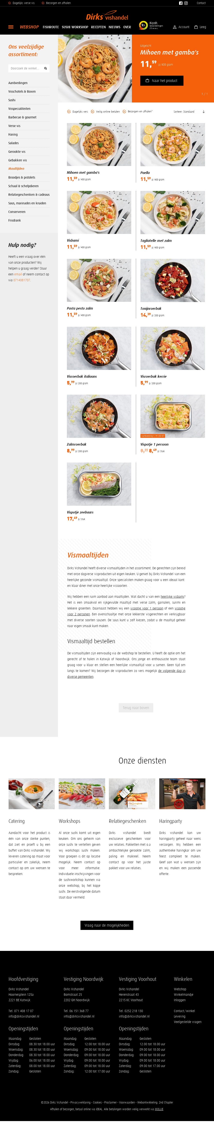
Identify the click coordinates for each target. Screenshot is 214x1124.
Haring (13, 134)
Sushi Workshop (75, 27)
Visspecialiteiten (19, 108)
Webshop (29, 27)
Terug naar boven (136, 709)
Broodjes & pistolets (21, 177)
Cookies (97, 1105)
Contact (201, 3)
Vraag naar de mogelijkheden (107, 928)
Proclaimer (110, 1105)
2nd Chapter (166, 1105)
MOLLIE (159, 1112)
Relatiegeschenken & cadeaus (29, 194)
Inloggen (180, 1003)
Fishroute (51, 27)
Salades (13, 143)
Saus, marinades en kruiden (27, 203)
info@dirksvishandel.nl (24, 1019)
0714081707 (21, 280)
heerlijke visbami (172, 597)
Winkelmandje (183, 997)
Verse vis (14, 126)
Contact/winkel (184, 1014)
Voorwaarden (127, 1105)
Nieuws (114, 27)
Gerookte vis (16, 151)
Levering (179, 1019)
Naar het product (164, 81)
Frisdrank (14, 220)
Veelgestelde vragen (187, 1025)
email (18, 274)
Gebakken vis (17, 160)
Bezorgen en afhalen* (140, 111)
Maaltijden (16, 169)
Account (183, 27)
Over (127, 27)
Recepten (98, 27)
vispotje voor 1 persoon (146, 609)
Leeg (202, 27)
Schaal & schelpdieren (23, 186)
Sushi (11, 100)
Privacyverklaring (80, 1105)
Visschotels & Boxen (22, 91)
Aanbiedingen (18, 83)
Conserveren (16, 212)
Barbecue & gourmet (22, 117)
